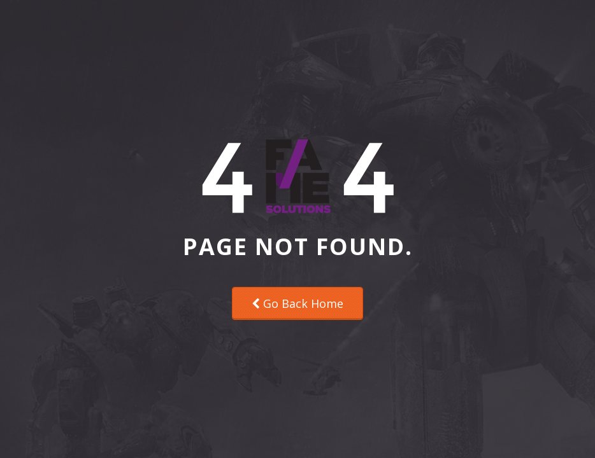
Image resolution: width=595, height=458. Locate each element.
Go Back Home (297, 303)
